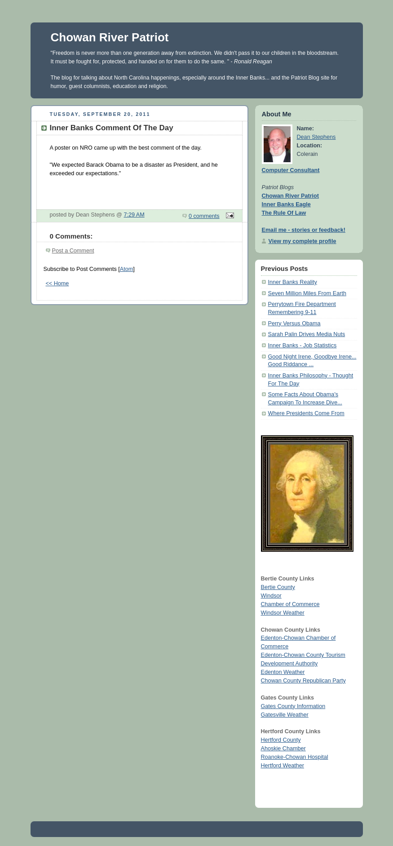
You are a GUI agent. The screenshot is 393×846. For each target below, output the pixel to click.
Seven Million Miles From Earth (307, 293)
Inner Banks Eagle (286, 204)
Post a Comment (73, 251)
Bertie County (278, 587)
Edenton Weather (283, 672)
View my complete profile (302, 241)
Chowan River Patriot (110, 37)
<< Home (57, 283)
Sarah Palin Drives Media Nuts (306, 334)
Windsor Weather (283, 613)
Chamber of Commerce (290, 604)
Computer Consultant (291, 170)
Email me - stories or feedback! (303, 230)
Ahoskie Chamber (283, 748)
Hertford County (281, 740)
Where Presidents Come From (306, 413)
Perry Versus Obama (294, 323)
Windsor (271, 596)
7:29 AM (134, 215)
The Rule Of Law (284, 213)
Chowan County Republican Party (303, 681)
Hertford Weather (282, 765)
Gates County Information (293, 706)
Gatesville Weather (285, 715)
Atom (126, 269)
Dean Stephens (316, 137)
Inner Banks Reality (292, 282)
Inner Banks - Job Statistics (302, 345)
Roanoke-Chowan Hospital (294, 757)
